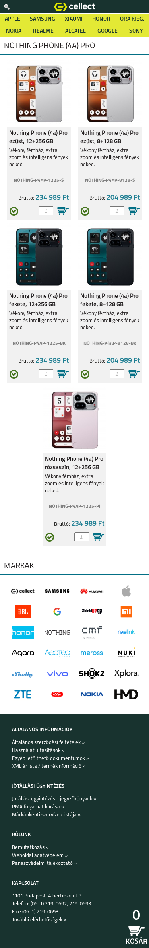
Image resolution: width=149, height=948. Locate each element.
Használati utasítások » (38, 750)
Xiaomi (74, 19)
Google (107, 31)
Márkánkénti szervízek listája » (46, 815)
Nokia (13, 31)
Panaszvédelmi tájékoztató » (44, 863)
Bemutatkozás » (30, 847)
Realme (43, 31)
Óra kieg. (132, 19)
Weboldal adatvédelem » (40, 855)
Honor (101, 19)
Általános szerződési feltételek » (48, 742)
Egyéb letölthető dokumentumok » (50, 758)
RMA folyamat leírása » (38, 807)
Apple (12, 19)
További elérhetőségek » (39, 920)
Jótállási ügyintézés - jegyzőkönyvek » (54, 799)
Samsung (42, 19)
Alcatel (75, 31)
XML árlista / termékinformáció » (48, 766)
